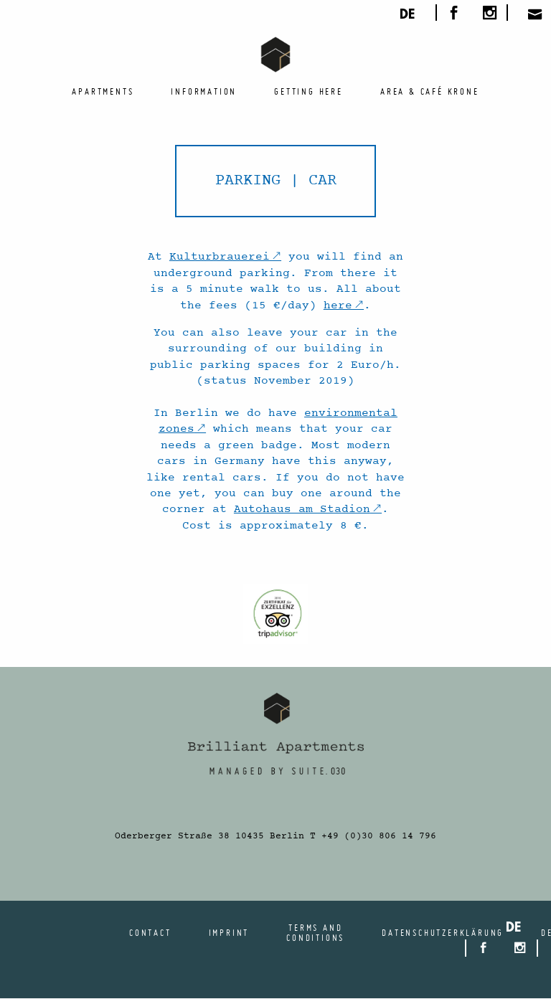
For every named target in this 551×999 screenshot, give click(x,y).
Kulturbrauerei (219, 257)
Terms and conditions (315, 932)
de (407, 16)
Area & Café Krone (429, 91)
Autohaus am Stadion (302, 509)
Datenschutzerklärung (443, 932)
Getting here (308, 91)
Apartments (102, 91)
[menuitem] (102, 91)
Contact (150, 932)
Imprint (229, 932)
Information (204, 91)
